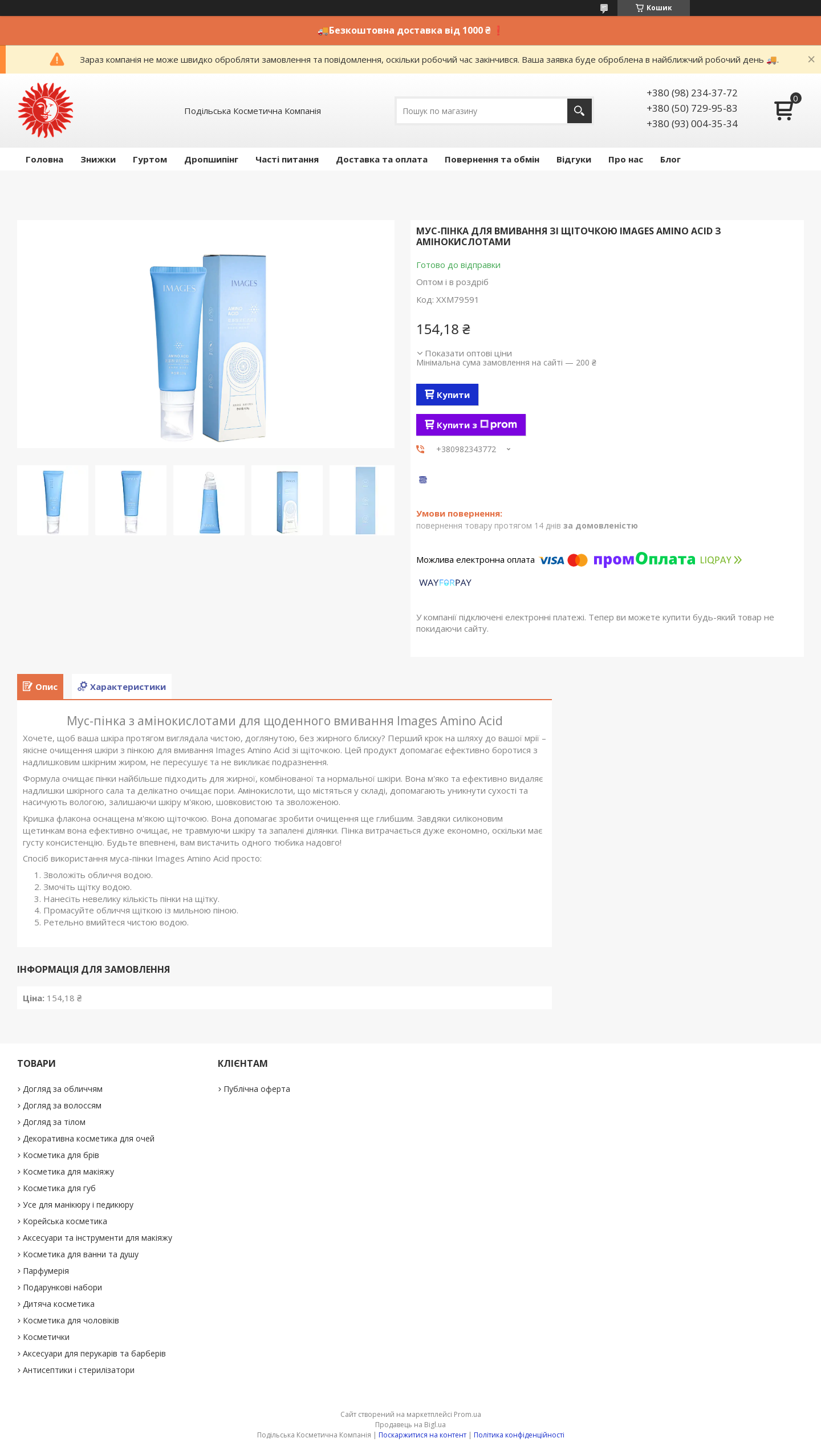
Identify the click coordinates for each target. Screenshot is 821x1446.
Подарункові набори (62, 1287)
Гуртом (150, 159)
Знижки (98, 159)
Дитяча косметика (59, 1303)
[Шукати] (579, 111)
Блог (670, 159)
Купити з (477, 424)
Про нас (625, 159)
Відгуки (573, 159)
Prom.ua (467, 1414)
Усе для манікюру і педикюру (78, 1204)
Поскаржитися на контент (422, 1435)
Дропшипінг (211, 159)
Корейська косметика (65, 1221)
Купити (453, 394)
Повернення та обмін (492, 159)
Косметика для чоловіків (71, 1320)
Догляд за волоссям (62, 1105)
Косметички (46, 1336)
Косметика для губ (59, 1188)
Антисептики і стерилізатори (79, 1369)
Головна (44, 159)
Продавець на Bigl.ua (410, 1424)
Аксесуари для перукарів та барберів (94, 1353)
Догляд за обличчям (63, 1088)
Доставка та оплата (382, 159)
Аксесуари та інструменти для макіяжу (97, 1237)
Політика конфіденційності (519, 1435)
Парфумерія (46, 1270)
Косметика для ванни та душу (81, 1254)
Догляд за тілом (54, 1121)
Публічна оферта (256, 1088)
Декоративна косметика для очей (89, 1138)
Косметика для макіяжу (68, 1171)
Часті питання (287, 159)
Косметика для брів (61, 1155)
